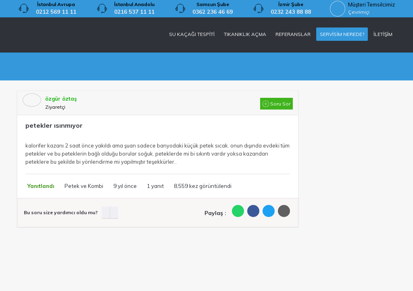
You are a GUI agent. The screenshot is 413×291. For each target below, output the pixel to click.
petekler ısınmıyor (54, 125)
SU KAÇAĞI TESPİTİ (192, 34)
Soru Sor (276, 104)
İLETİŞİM (382, 34)
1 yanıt (155, 186)
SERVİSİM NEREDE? (342, 34)
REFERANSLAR (293, 34)
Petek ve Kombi (84, 186)
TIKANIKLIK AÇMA (245, 34)
